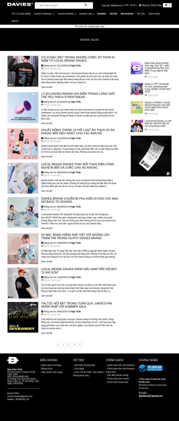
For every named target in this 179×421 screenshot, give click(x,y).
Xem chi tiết (46, 87)
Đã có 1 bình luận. (51, 105)
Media (15, 21)
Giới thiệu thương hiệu (84, 365)
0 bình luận (151, 95)
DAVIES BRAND (67, 14)
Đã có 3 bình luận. (51, 246)
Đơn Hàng (154, 14)
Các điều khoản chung (117, 375)
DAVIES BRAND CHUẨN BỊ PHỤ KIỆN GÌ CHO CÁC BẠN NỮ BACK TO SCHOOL (79, 200)
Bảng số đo (46, 368)
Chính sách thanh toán (117, 382)
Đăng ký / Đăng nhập (150, 5)
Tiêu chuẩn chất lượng (51, 372)
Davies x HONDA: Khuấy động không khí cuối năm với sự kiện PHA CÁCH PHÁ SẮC (157, 106)
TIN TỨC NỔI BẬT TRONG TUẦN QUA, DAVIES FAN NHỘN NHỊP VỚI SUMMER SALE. (76, 305)
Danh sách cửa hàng (50, 365)
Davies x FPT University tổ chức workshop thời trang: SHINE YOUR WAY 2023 (158, 88)
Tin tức (141, 14)
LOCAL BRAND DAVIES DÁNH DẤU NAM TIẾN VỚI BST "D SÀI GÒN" (79, 270)
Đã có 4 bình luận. (51, 280)
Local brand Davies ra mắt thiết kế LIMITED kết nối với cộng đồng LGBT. (158, 123)
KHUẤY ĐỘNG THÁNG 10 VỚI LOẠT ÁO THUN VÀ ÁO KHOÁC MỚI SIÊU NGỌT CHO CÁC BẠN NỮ (78, 131)
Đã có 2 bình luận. (51, 175)
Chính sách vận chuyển (117, 378)
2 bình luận (151, 129)
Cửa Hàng (78, 368)
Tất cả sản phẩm (21, 14)
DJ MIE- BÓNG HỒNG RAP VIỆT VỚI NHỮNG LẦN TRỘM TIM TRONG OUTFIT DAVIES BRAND (75, 236)
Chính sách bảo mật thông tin (120, 365)
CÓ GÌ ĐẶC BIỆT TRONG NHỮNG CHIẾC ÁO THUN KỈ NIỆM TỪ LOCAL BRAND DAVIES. (78, 59)
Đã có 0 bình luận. (51, 68)
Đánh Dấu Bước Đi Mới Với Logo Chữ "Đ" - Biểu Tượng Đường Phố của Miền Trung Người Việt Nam (157, 68)
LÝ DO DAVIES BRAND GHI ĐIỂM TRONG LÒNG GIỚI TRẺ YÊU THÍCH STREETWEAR (78, 95)
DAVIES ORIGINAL (44, 14)
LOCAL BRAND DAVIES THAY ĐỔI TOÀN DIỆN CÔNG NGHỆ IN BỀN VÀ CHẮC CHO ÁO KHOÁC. (77, 166)
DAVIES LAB (86, 14)
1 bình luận (151, 77)
